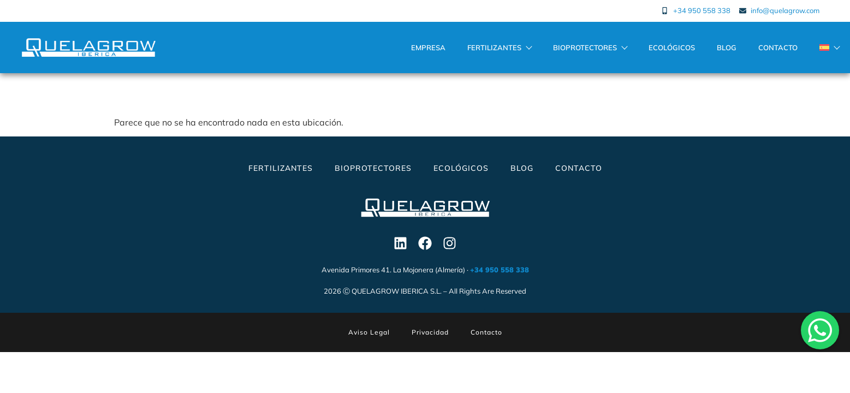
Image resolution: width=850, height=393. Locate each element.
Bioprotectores (590, 47)
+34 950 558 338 (499, 269)
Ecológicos (672, 47)
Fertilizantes (499, 47)
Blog (726, 47)
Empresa (428, 47)
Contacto (778, 47)
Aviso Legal (369, 332)
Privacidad (430, 332)
